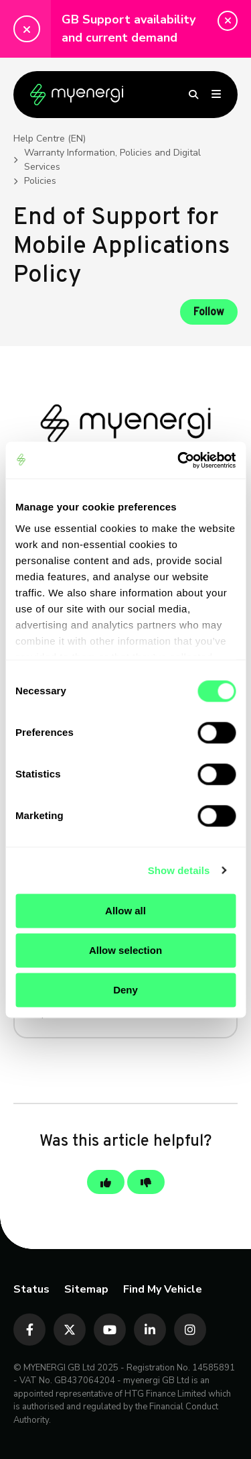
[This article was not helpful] (146, 1182)
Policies (40, 180)
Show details (179, 870)
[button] (228, 21)
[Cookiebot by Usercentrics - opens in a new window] (179, 460)
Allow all (125, 910)
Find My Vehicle (162, 1289)
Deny (125, 989)
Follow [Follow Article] (208, 312)
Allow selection (125, 950)
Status (31, 1289)
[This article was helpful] (105, 1182)
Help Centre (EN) (49, 138)
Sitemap (86, 1289)
